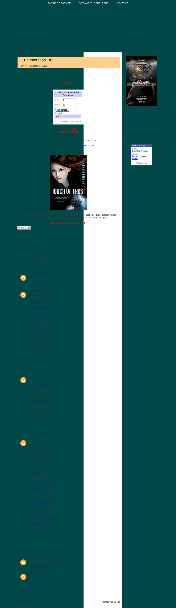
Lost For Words (39, 421)
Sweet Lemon (38, 307)
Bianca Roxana (39, 507)
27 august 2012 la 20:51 (43, 251)
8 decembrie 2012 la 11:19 (44, 567)
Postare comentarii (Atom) (45, 606)
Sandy (34, 472)
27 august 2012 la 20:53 (43, 302)
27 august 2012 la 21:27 (43, 501)
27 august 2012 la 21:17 (43, 467)
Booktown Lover (140, 151)
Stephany (36, 256)
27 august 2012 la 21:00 (43, 384)
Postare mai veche (111, 602)
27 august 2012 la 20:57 (43, 370)
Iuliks (34, 239)
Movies (143, 156)
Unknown (36, 572)
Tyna (33, 558)
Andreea (35, 322)
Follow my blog (141, 163)
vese (33, 339)
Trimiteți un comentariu (35, 588)
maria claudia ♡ (39, 541)
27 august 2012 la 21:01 (43, 402)
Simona (35, 290)
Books (135, 156)
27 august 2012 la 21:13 (43, 433)
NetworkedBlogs (139, 145)
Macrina (35, 358)
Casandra (36, 524)
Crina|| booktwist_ (41, 273)
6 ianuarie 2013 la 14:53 (43, 581)
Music (135, 158)
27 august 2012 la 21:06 (43, 416)
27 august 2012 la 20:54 (43, 316)
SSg (33, 375)
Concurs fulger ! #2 (38, 60)
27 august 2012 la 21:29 (43, 552)
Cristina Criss (38, 490)
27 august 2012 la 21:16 (43, 450)
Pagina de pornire (68, 602)
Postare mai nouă (26, 602)
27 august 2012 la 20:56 (43, 333)
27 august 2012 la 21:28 (43, 535)
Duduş (34, 390)
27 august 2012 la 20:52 (43, 285)
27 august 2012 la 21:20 (43, 484)
